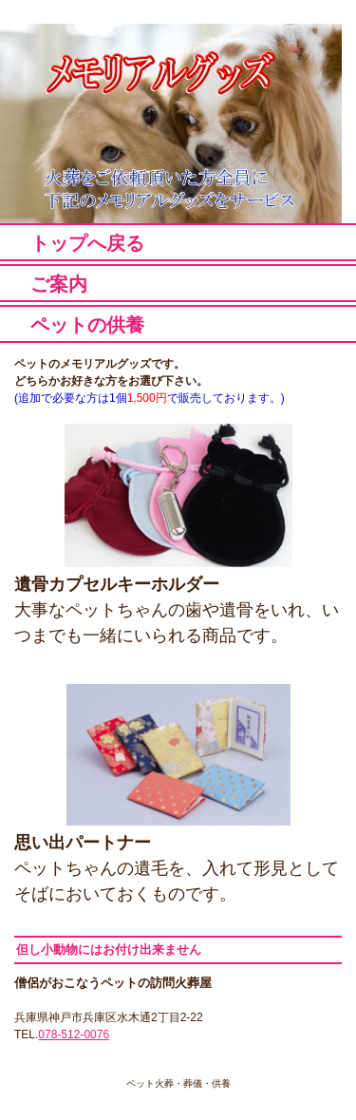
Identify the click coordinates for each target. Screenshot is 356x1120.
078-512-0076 (73, 1034)
